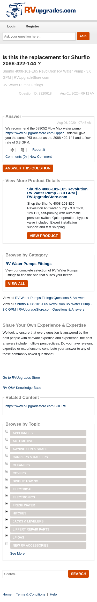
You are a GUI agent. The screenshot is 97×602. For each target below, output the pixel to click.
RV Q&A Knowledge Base (22, 388)
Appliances (23, 433)
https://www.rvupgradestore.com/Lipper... (35, 133)
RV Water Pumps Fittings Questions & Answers (50, 298)
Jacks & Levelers (28, 521)
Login (11, 26)
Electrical (22, 489)
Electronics (24, 497)
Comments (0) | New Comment (28, 157)
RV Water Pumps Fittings (28, 263)
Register (32, 26)
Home (7, 594)
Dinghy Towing (25, 481)
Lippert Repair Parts (31, 529)
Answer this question (27, 168)
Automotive (23, 441)
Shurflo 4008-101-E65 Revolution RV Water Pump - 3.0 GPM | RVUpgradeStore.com (57, 193)
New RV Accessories (30, 545)
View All (16, 284)
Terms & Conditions (30, 594)
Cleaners (21, 465)
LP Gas (18, 537)
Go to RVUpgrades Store (21, 377)
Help (53, 594)
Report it (38, 149)
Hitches (19, 513)
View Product (44, 236)
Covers (19, 473)
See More (17, 553)
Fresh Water (24, 505)
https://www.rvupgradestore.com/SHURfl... (36, 406)
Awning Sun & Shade (30, 449)
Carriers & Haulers (30, 457)
